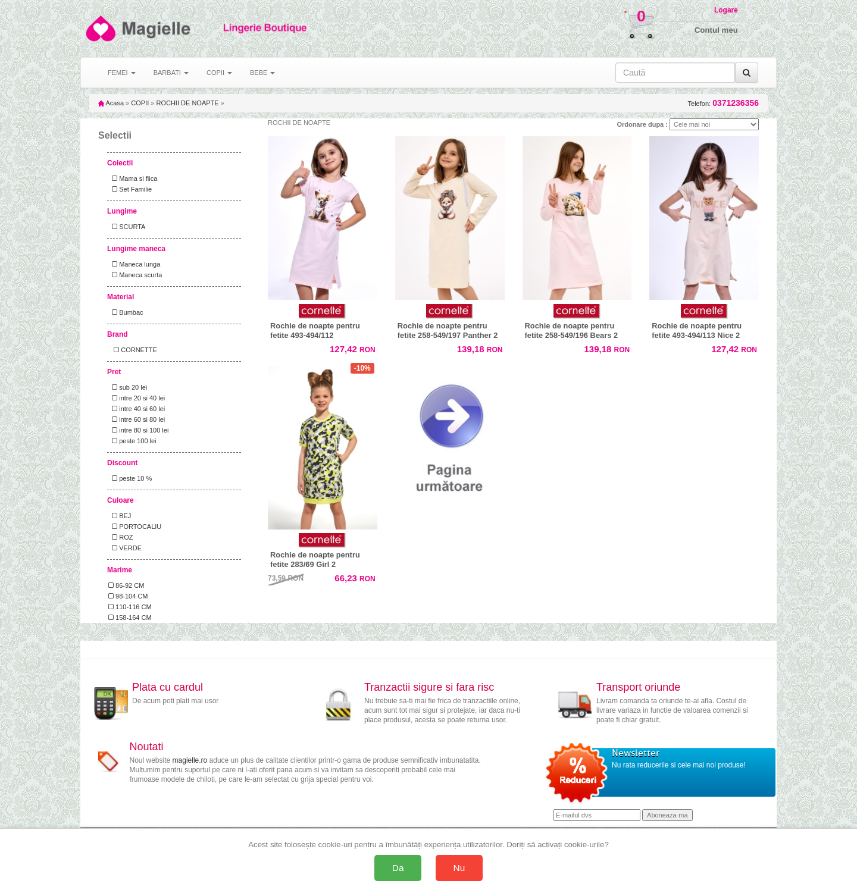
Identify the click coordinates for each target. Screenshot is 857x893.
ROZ (120, 537)
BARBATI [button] (171, 72)
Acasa (111, 102)
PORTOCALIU (134, 526)
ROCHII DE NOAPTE (187, 102)
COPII (140, 102)
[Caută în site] (675, 72)
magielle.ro (190, 760)
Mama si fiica (132, 178)
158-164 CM (130, 617)
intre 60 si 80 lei (136, 419)
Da (398, 868)
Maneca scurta (135, 274)
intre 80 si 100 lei (138, 430)
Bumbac (125, 312)
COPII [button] (219, 72)
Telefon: (723, 103)
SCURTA (126, 226)
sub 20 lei (127, 387)
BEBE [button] (262, 72)
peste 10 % (130, 478)
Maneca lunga (134, 264)
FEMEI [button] (122, 72)
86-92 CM (126, 585)
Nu (459, 868)
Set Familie (130, 189)
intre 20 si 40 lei (136, 398)
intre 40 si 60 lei (136, 408)
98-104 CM (128, 596)
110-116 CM (130, 606)
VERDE (125, 548)
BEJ (119, 515)
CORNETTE (132, 349)
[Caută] (746, 72)
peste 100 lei (132, 440)
